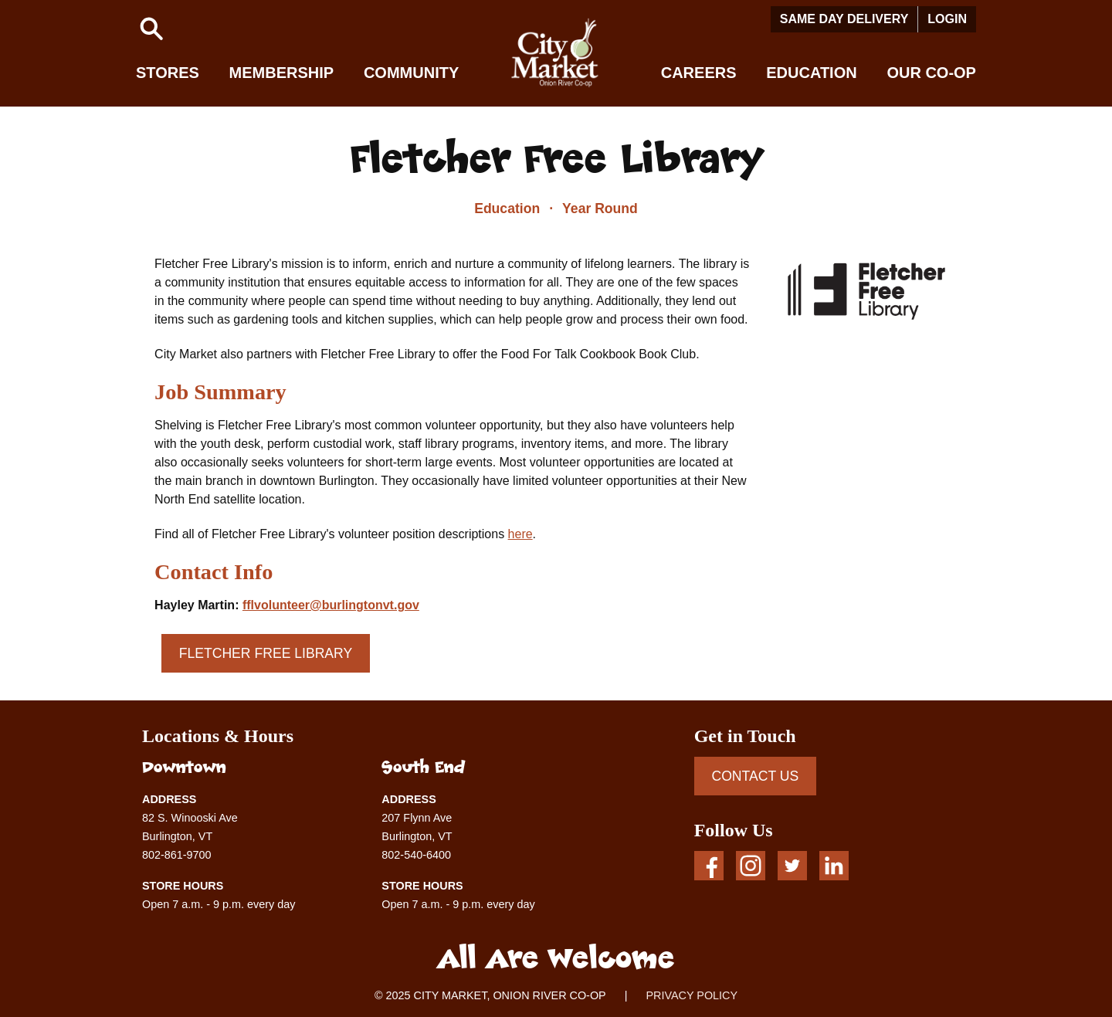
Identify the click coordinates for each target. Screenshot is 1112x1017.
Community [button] (411, 72)
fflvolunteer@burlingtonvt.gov (330, 605)
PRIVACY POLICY (691, 995)
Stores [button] (167, 72)
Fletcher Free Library (266, 653)
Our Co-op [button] (931, 72)
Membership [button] (281, 72)
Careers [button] (699, 72)
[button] (151, 28)
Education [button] (811, 72)
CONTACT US (754, 776)
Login (947, 18)
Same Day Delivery (844, 18)
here (520, 534)
